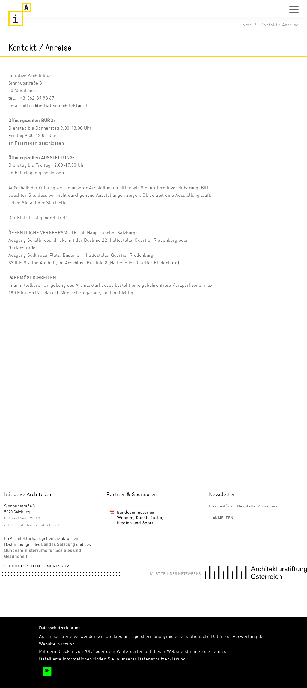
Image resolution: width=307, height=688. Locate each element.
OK (47, 671)
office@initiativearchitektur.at (55, 106)
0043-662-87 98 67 (22, 518)
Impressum (57, 566)
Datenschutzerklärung (162, 659)
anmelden (223, 518)
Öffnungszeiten (22, 566)
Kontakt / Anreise (280, 25)
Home (246, 25)
